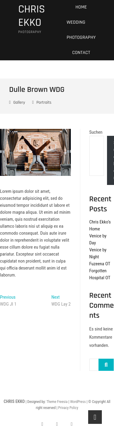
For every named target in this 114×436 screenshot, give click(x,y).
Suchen (96, 132)
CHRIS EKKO (31, 16)
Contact (81, 52)
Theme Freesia (57, 402)
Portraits (43, 102)
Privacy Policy (68, 408)
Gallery (19, 102)
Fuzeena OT (99, 264)
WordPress (78, 402)
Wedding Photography (81, 30)
